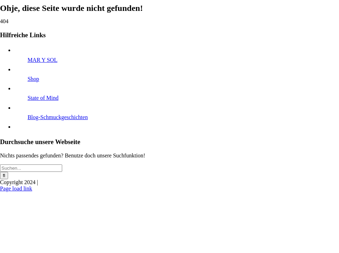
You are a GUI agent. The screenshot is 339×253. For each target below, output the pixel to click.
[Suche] (4, 175)
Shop (33, 79)
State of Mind (42, 98)
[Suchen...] (31, 168)
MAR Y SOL (42, 60)
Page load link (16, 189)
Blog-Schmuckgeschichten (57, 117)
